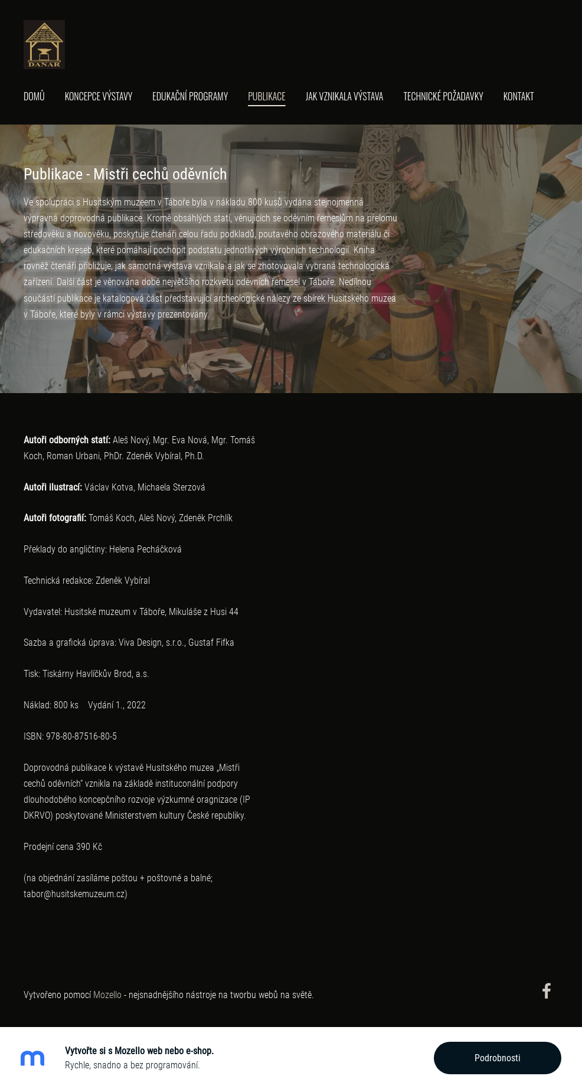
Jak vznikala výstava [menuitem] (345, 96)
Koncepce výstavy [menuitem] (99, 96)
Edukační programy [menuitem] (190, 96)
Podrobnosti (498, 1058)
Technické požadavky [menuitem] (443, 96)
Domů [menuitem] (34, 96)
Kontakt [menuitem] (518, 96)
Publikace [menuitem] (267, 96)
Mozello (107, 994)
